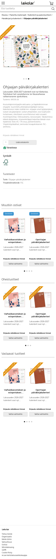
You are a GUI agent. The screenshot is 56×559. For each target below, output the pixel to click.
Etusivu (5, 15)
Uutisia (4, 545)
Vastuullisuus (7, 542)
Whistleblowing (8, 547)
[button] (23, 78)
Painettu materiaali (18, 15)
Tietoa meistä (7, 534)
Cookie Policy (7, 553)
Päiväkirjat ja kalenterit (12, 18)
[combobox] (28, 9)
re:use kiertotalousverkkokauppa (14, 555)
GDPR (4, 550)
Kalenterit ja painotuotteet (39, 15)
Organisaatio (7, 537)
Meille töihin (7, 539)
